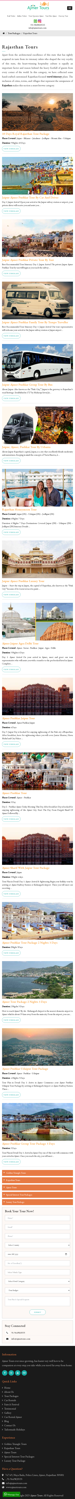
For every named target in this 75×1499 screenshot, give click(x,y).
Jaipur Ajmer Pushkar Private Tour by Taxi (28, 260)
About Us (8, 1391)
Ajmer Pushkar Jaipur (26, 722)
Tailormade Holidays (13, 1429)
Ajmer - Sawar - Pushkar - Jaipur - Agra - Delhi (36, 648)
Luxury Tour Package (15, 1202)
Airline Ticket (22, 16)
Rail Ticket (11, 16)
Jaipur (19, 872)
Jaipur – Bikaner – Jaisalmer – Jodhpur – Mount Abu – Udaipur (44, 138)
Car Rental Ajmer (12, 1417)
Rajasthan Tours (13, 1180)
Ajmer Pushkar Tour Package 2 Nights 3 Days (30, 943)
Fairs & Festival (10, 1404)
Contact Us (8, 1425)
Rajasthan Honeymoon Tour (19, 509)
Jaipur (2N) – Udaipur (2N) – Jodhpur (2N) (35, 514)
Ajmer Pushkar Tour (14, 793)
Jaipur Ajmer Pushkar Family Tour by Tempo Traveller (35, 322)
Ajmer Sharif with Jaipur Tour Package (26, 868)
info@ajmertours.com (20, 1338)
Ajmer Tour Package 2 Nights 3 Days (24, 1002)
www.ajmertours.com (16, 1487)
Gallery (6, 1412)
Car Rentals (9, 1400)
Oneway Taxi (63, 16)
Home (6, 1387)
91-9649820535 (18, 1332)
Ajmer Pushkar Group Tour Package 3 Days (28, 1144)
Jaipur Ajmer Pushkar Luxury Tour (23, 581)
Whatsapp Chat (11, 1494)
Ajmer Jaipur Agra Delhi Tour (20, 643)
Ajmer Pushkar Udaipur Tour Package (25, 1069)
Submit (37, 1312)
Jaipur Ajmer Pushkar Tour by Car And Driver (30, 197)
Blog (5, 1421)
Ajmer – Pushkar (24, 797)
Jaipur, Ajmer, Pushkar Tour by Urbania (26, 447)
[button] (69, 8)
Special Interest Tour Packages (19, 1194)
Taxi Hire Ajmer (51, 16)
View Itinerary (11, 149)
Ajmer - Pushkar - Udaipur (28, 1073)
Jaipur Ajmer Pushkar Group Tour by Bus (27, 385)
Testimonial (9, 1408)
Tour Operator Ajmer (36, 16)
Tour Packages (14, 33)
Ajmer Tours (11, 1187)
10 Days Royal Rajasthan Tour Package (25, 134)
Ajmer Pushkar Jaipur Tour (18, 718)
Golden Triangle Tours (16, 1172)
